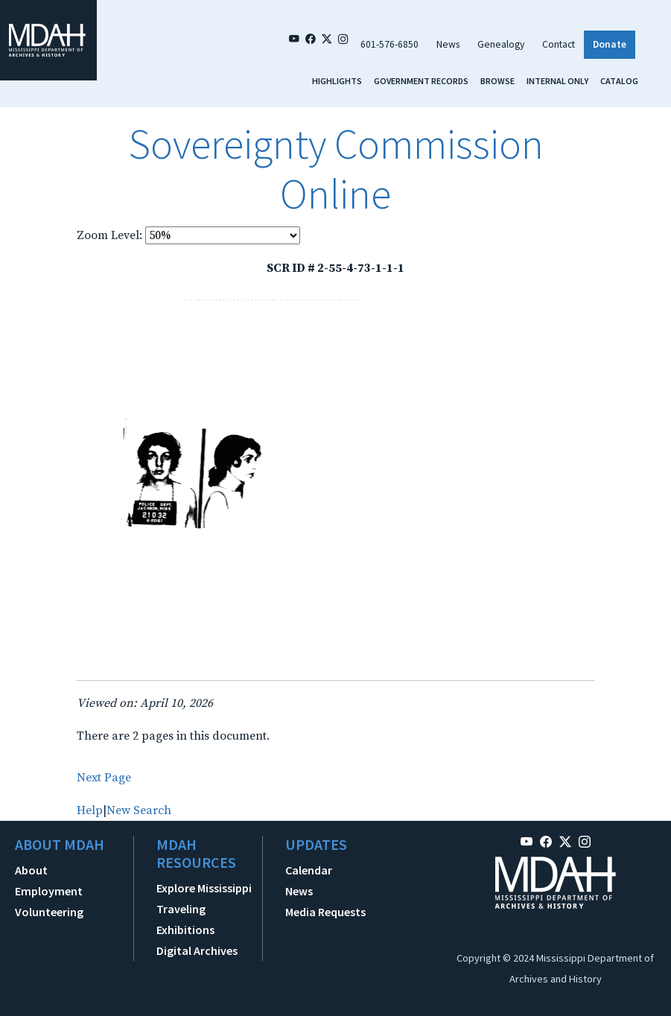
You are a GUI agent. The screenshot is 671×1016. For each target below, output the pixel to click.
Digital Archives (197, 950)
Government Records (421, 80)
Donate (609, 44)
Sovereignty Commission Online (336, 169)
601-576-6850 (389, 44)
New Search (138, 810)
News (447, 44)
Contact (558, 44)
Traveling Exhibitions (185, 919)
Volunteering (49, 911)
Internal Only (557, 80)
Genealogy (500, 44)
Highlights (337, 80)
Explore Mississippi (204, 887)
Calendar (308, 870)
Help (90, 810)
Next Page (104, 777)
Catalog (619, 80)
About (31, 870)
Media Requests (325, 911)
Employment (49, 890)
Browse (497, 80)
